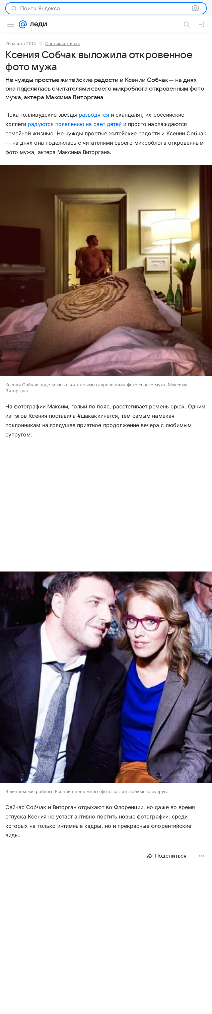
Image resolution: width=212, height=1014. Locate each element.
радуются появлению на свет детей (75, 124)
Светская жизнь (62, 43)
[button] (106, 271)
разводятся (94, 114)
